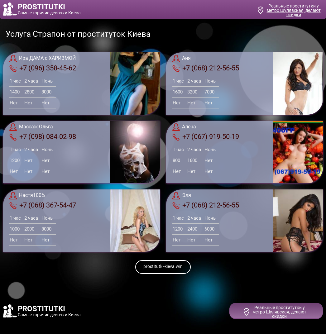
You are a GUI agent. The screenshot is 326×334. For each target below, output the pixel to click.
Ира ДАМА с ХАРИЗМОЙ (42, 58)
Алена (184, 127)
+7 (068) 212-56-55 (205, 68)
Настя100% (27, 195)
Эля (181, 195)
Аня (181, 58)
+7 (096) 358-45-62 (42, 68)
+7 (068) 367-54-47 (42, 205)
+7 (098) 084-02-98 (42, 137)
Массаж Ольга (31, 127)
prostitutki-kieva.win (163, 266)
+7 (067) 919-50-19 (205, 137)
